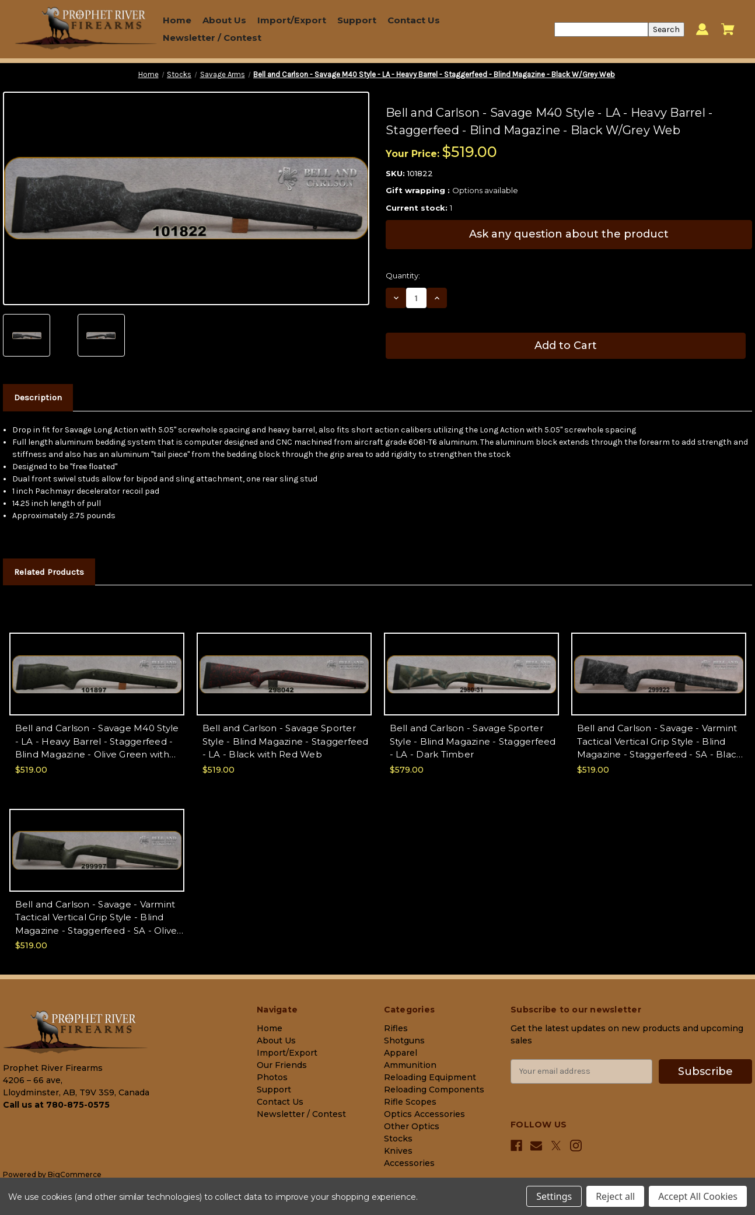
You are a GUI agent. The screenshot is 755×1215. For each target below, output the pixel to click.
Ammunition (410, 1065)
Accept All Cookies (697, 1196)
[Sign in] (702, 29)
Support (356, 20)
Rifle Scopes (410, 1102)
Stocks (398, 1138)
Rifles (396, 1028)
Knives (398, 1151)
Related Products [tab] (49, 572)
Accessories (409, 1163)
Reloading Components (434, 1089)
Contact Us (413, 20)
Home (177, 20)
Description (38, 397)
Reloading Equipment (430, 1077)
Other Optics (411, 1126)
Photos (272, 1077)
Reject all (615, 1196)
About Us (224, 20)
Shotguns (404, 1040)
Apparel (400, 1053)
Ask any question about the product (569, 234)
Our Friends (282, 1065)
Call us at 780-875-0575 (56, 1104)
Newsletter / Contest (212, 37)
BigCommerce (75, 1174)
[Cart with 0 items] (728, 29)
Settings (554, 1196)
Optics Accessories (424, 1114)
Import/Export (291, 20)
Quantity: (403, 275)
